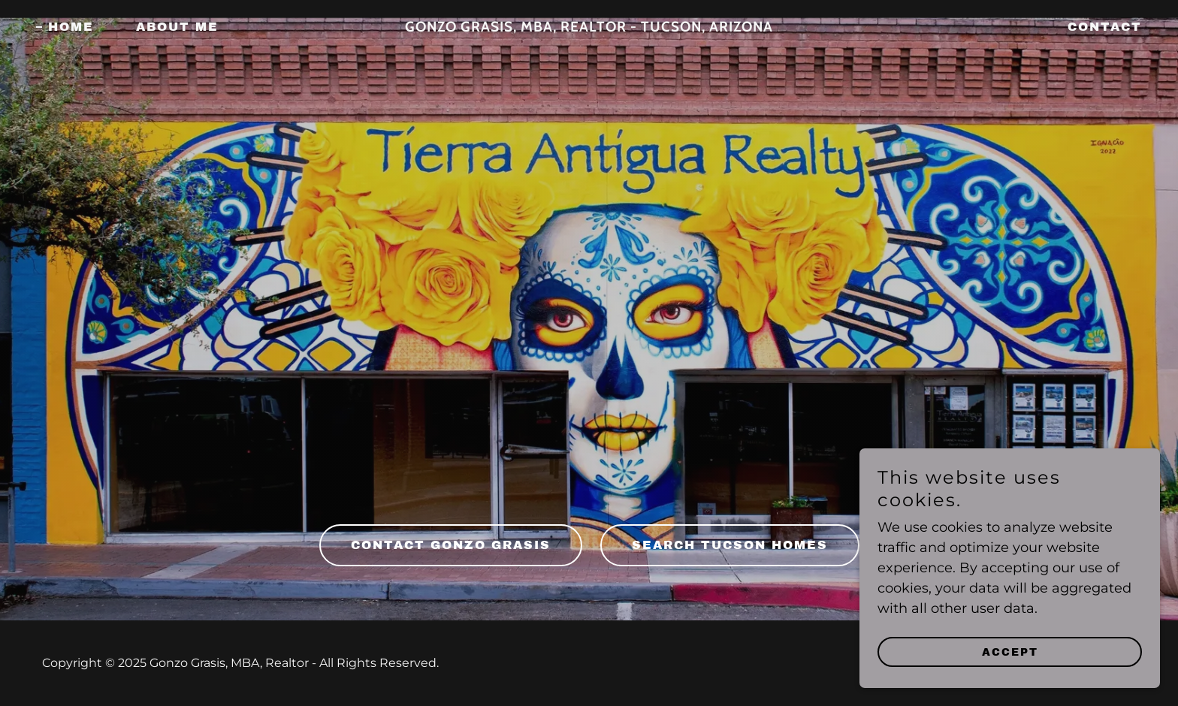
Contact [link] (1105, 26)
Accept (1010, 652)
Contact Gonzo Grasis (451, 545)
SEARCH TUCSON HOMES (730, 545)
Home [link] (71, 26)
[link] (589, 27)
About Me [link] (177, 26)
